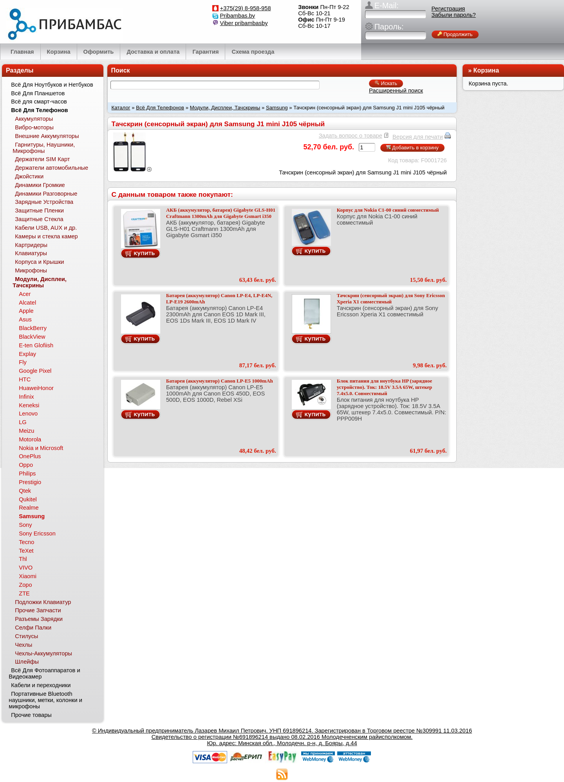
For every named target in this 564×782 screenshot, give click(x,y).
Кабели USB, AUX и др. (46, 228)
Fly (23, 362)
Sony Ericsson (37, 533)
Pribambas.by (237, 16)
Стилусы (26, 636)
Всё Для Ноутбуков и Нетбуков (52, 85)
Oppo (26, 465)
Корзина (486, 70)
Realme (29, 507)
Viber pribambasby (244, 23)
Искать (386, 83)
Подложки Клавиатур (43, 602)
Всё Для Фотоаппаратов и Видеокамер (44, 673)
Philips (27, 473)
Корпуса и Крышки (39, 262)
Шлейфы (27, 662)
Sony (25, 525)
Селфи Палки (33, 627)
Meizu (26, 431)
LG (23, 422)
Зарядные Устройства (44, 202)
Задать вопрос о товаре (350, 135)
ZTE (24, 593)
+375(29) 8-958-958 (245, 8)
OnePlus (30, 456)
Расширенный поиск (396, 90)
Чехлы (23, 645)
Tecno (26, 542)
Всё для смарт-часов (39, 101)
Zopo (25, 585)
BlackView (32, 337)
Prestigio (30, 482)
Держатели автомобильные (51, 168)
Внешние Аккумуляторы (47, 136)
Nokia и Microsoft (41, 448)
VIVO (26, 567)
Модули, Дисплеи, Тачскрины (225, 108)
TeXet (26, 551)
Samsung (277, 108)
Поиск (120, 70)
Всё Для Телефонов (160, 108)
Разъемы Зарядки (39, 619)
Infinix (26, 397)
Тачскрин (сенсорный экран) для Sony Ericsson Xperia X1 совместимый (391, 298)
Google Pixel (35, 371)
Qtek (25, 491)
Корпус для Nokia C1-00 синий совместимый (388, 210)
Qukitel (28, 499)
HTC (25, 379)
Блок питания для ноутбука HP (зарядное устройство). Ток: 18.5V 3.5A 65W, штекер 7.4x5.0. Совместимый (384, 387)
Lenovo (28, 413)
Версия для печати (417, 137)
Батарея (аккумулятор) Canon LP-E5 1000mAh (219, 381)
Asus (25, 319)
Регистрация (448, 8)
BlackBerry (33, 328)
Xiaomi (27, 576)
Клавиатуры (31, 253)
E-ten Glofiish (36, 345)
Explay (27, 354)
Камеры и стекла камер (46, 236)
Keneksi (29, 405)
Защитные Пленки (39, 210)
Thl (23, 559)
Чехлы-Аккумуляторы (43, 653)
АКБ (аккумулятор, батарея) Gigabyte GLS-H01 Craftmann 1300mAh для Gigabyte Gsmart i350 (220, 213)
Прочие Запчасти (38, 610)
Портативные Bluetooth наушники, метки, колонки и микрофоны (45, 700)
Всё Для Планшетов (38, 93)
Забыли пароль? (454, 15)
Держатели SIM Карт (42, 159)
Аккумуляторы (34, 119)
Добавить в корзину (412, 148)
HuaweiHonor (36, 388)
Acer (25, 294)
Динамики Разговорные (46, 194)
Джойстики (29, 176)
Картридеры (31, 245)
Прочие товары (31, 715)
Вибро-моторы (34, 127)
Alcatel (27, 302)
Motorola (30, 439)
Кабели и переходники (40, 685)
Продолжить (455, 34)
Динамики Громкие (40, 185)
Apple (26, 311)
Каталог (121, 108)
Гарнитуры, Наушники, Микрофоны (44, 148)
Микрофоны (31, 270)
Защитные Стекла (39, 219)
